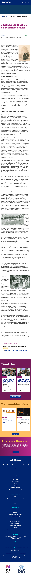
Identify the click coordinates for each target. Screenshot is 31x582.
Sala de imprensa (15, 475)
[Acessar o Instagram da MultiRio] (8, 464)
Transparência (15, 507)
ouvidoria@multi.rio (15, 544)
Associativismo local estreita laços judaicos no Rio (16, 350)
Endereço (15, 534)
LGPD (15, 527)
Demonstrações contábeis (15, 521)
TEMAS (15, 503)
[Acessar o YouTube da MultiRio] (3, 464)
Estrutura (15, 472)
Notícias (6, 16)
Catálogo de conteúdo (15, 477)
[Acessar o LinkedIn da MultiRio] (28, 464)
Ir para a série (15, 434)
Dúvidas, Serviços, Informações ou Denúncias (15, 553)
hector (15, 501)
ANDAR (15, 496)
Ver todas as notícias (15, 396)
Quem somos (15, 470)
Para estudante (15, 481)
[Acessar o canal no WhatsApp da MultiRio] (23, 464)
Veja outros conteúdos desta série (15, 404)
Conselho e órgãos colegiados (15, 514)
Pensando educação (15, 487)
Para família (15, 483)
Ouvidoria (15, 541)
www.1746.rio (17, 557)
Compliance (15, 512)
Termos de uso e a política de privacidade (15, 530)
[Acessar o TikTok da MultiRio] (13, 464)
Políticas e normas (15, 516)
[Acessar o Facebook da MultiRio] (18, 464)
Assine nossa (15, 441)
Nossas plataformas (15, 494)
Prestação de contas (15, 519)
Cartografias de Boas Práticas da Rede (15, 498)
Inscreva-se (16, 452)
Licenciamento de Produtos (15, 489)
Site (15, 468)
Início (3, 16)
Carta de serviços (15, 510)
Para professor (15, 479)
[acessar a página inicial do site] (6, 2)
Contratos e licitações (15, 523)
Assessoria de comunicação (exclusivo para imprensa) (15, 547)
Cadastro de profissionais (15, 525)
